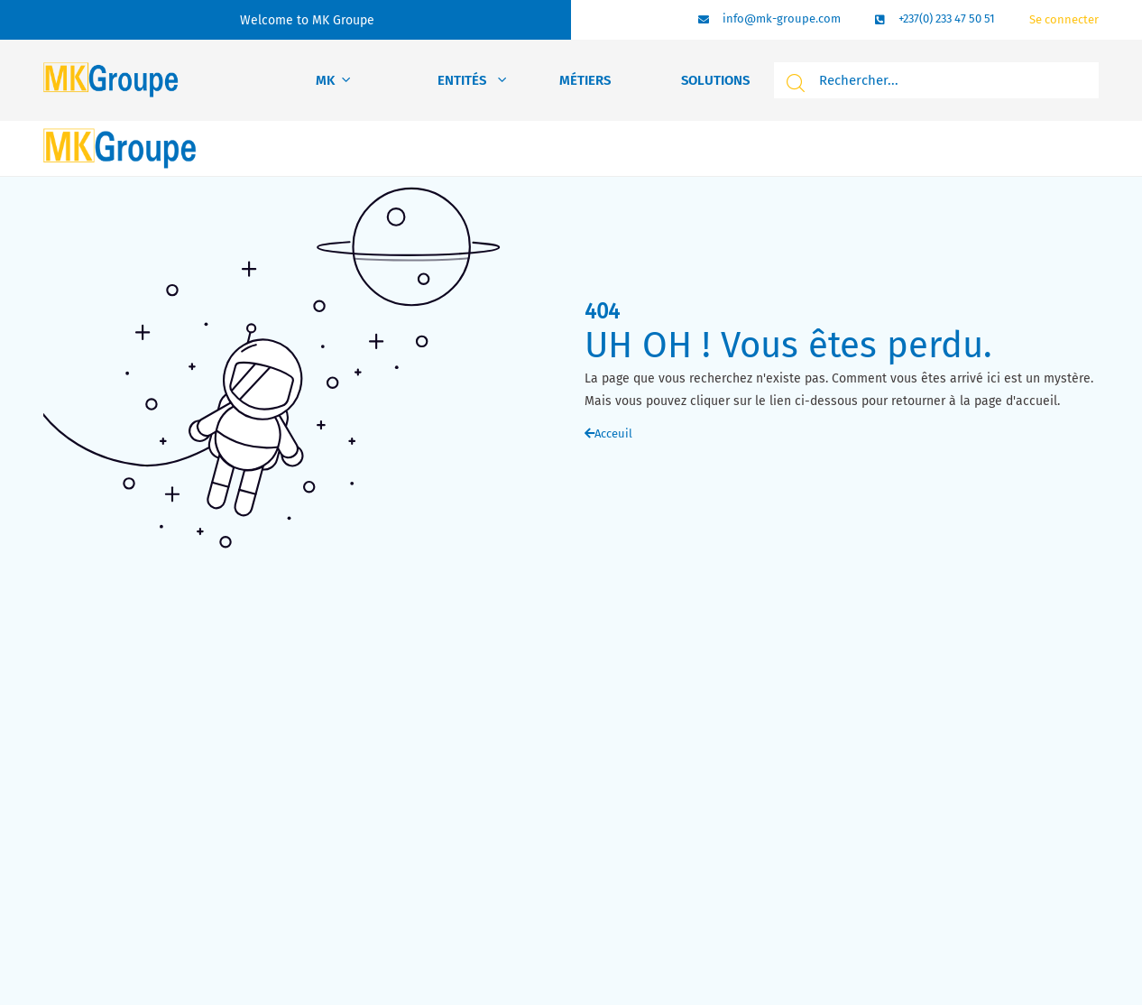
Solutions (715, 80)
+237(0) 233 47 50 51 (946, 18)
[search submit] (792, 82)
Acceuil (608, 433)
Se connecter (1064, 19)
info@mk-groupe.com (782, 18)
